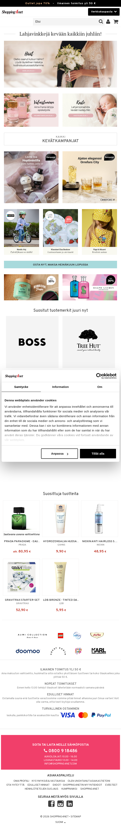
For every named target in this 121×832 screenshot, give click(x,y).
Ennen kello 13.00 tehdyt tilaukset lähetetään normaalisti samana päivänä (60, 685)
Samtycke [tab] (21, 386)
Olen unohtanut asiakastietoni (89, 781)
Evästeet (111, 785)
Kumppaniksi (69, 789)
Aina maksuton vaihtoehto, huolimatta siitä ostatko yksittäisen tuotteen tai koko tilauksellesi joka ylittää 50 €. (60, 673)
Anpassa (59, 453)
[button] (116, 22)
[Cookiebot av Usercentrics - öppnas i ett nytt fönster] (99, 376)
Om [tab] (99, 386)
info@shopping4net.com (60, 763)
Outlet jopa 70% (37, 3)
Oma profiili (21, 781)
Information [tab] (60, 386)
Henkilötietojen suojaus (41, 789)
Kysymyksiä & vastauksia (48, 781)
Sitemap (76, 816)
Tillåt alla (98, 453)
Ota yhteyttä (15, 785)
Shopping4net (89, 789)
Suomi (60, 822)
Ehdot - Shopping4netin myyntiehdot (77, 785)
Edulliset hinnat (39, 785)
